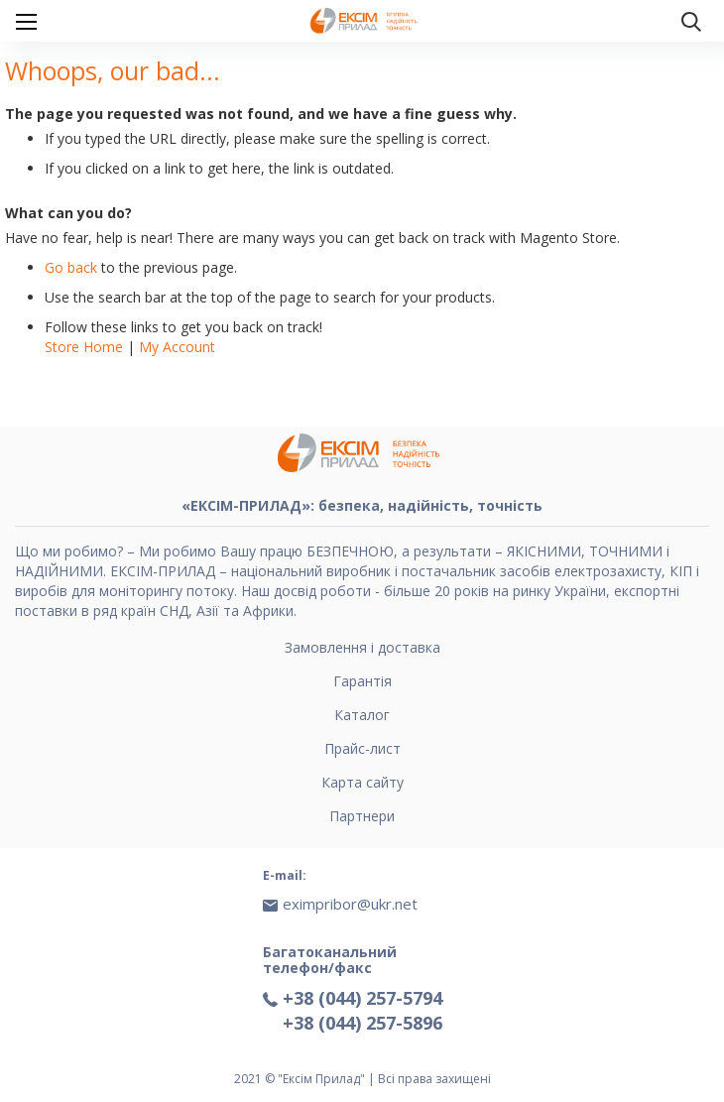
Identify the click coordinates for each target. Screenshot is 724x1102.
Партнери (362, 815)
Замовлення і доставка (362, 647)
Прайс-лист (362, 748)
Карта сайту (362, 782)
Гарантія (362, 681)
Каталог (362, 714)
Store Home (84, 346)
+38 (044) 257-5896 (362, 1023)
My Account (177, 346)
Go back (71, 267)
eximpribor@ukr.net (350, 904)
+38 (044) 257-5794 (362, 998)
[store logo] (365, 21)
